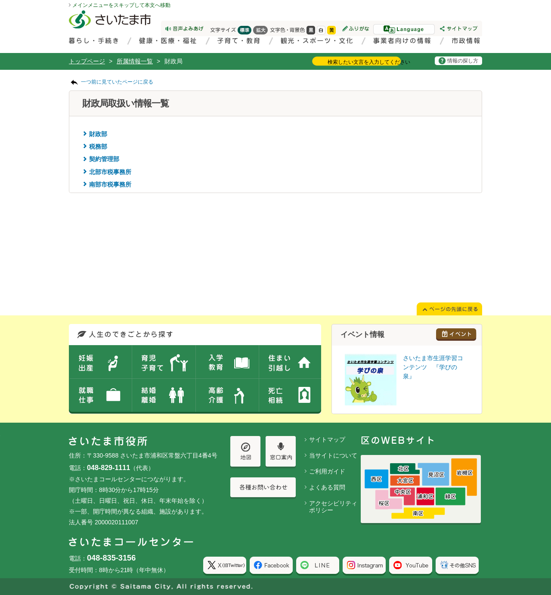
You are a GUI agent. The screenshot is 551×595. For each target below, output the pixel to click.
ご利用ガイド (327, 471)
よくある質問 (327, 487)
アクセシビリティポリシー (333, 507)
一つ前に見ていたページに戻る (117, 82)
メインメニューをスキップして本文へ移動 (121, 5)
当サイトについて (333, 455)
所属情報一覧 (135, 61)
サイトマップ (327, 439)
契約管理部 (104, 159)
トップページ (87, 61)
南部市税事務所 (110, 184)
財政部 (98, 134)
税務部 (98, 146)
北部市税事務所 (110, 171)
